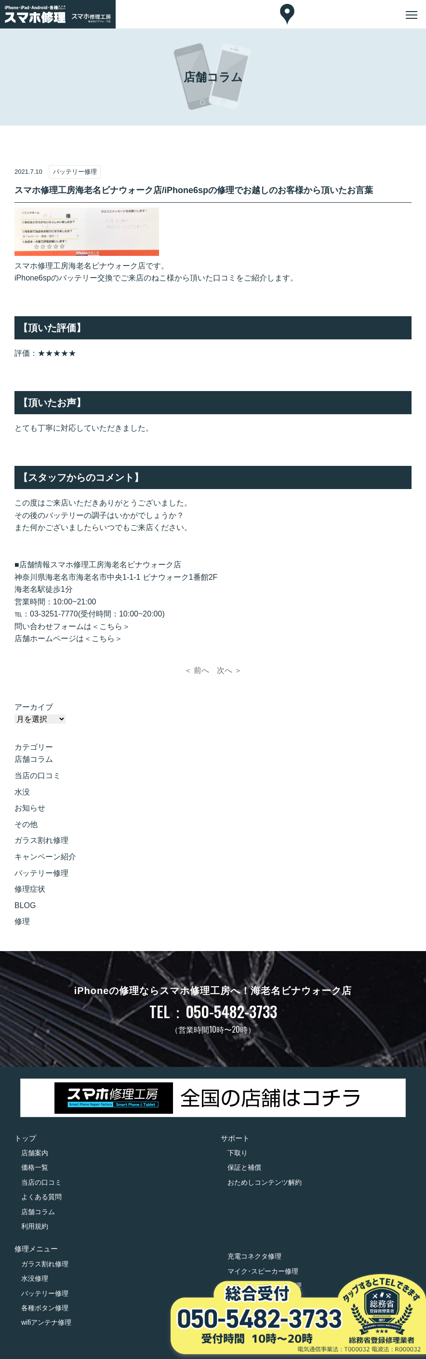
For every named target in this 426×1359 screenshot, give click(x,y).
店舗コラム (33, 759)
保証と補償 (244, 1167)
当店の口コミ (37, 775)
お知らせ (29, 808)
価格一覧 (34, 1167)
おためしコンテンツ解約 (264, 1182)
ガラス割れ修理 (41, 840)
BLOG (25, 905)
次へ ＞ (229, 670)
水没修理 (34, 1278)
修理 (22, 921)
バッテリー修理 (41, 873)
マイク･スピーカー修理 (262, 1271)
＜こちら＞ (111, 626)
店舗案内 (34, 1153)
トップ (25, 1138)
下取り (237, 1153)
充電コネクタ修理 (254, 1256)
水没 (22, 792)
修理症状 (29, 889)
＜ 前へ (196, 670)
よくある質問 (41, 1197)
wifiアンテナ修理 (46, 1322)
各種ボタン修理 (44, 1308)
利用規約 (34, 1226)
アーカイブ (33, 707)
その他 (26, 824)
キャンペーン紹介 (45, 857)
